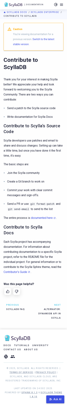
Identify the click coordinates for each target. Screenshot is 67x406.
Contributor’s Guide (15, 272)
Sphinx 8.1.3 (29, 392)
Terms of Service (21, 372)
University (40, 345)
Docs (7, 345)
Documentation (34, 5)
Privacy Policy (46, 372)
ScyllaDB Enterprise (45, 12)
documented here (42, 218)
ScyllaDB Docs (16, 12)
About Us (31, 349)
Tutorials (22, 345)
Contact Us (12, 349)
